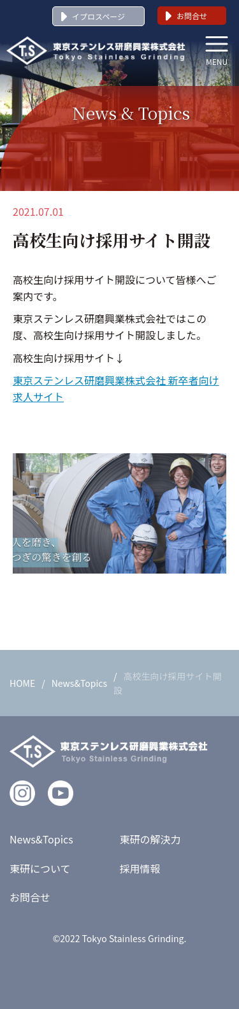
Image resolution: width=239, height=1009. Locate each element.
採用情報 (140, 868)
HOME (22, 683)
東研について (40, 868)
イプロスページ (98, 16)
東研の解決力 (150, 839)
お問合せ (192, 15)
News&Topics (79, 683)
